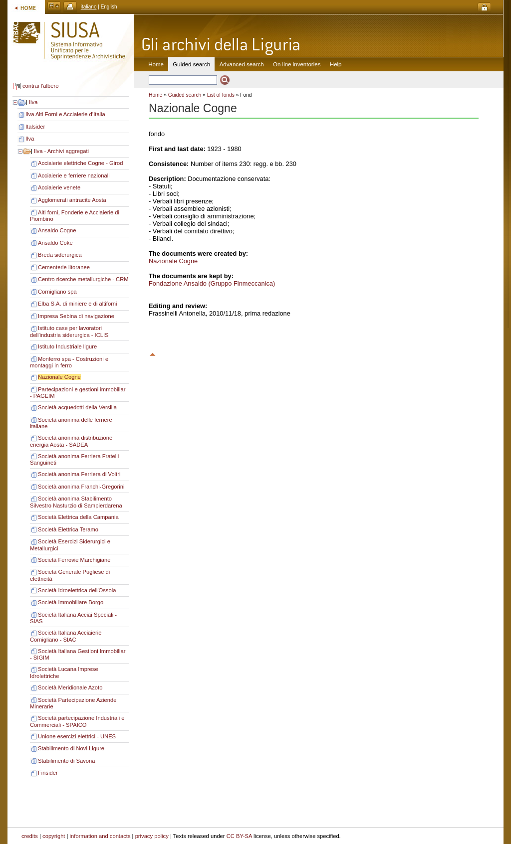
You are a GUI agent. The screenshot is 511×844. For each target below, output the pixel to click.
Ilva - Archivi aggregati (61, 151)
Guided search (185, 95)
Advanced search (242, 64)
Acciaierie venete (59, 187)
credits (29, 836)
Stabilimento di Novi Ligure (71, 748)
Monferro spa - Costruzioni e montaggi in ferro (69, 362)
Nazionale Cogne (59, 377)
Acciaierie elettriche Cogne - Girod (80, 163)
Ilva (33, 102)
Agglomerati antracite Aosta (72, 200)
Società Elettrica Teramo (68, 529)
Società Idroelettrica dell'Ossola (77, 590)
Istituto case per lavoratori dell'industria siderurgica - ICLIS (69, 331)
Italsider (35, 127)
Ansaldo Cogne (57, 230)
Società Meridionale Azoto (70, 687)
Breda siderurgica (60, 255)
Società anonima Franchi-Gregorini (81, 487)
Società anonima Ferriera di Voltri (79, 474)
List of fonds (221, 95)
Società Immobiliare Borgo (70, 602)
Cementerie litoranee (64, 267)
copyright (53, 836)
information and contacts (100, 836)
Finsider (48, 773)
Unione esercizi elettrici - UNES (77, 736)
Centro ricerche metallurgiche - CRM (83, 279)
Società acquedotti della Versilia (77, 407)
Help (336, 64)
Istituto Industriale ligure (67, 346)
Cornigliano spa (57, 292)
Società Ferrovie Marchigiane (74, 560)
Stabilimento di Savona (66, 761)
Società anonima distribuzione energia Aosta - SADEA (71, 441)
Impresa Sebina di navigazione (76, 316)
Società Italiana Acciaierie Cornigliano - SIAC (66, 636)
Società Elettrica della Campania (78, 517)
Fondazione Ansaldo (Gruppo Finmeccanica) (212, 283)
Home (156, 64)
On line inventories (296, 64)
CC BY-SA (239, 836)
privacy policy (152, 836)
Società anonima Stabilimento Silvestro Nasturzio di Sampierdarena (76, 502)
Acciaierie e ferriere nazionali (74, 175)
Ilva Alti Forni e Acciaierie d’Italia (65, 114)
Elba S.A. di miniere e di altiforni (77, 304)
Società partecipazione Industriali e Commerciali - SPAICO (77, 721)
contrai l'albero (40, 86)
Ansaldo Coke (55, 243)
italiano (89, 6)
